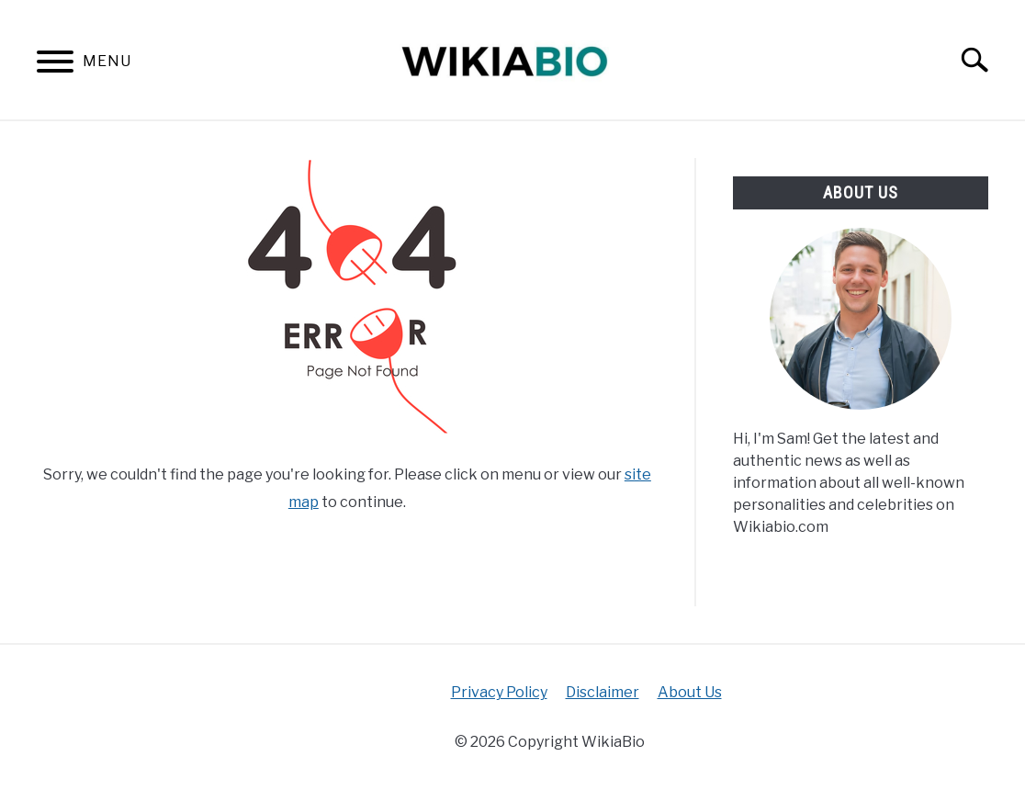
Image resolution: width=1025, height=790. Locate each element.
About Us (690, 692)
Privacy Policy (499, 692)
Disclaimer (602, 692)
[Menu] (55, 64)
